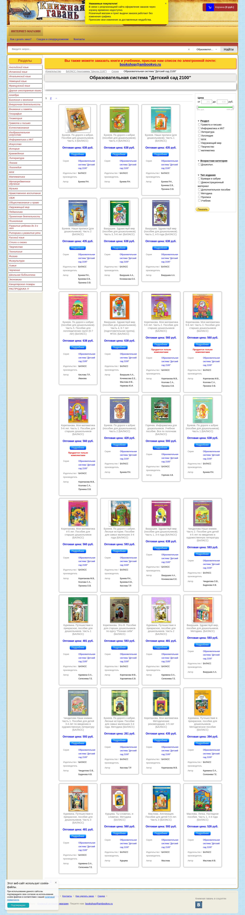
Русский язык (16, 237)
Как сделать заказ (85, 896)
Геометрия (15, 118)
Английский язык (19, 67)
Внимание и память (20, 109)
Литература (16, 158)
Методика (205, 193)
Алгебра (14, 95)
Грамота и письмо (19, 123)
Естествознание (19, 127)
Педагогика (15, 212)
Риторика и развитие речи (24, 233)
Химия (12, 265)
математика (206, 150)
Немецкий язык (18, 81)
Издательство (53, 71)
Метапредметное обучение (19, 182)
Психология (16, 221)
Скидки (101, 896)
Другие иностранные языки (25, 90)
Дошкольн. (205, 164)
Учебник (204, 200)
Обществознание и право (24, 202)
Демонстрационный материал (211, 184)
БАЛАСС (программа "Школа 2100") (86, 71)
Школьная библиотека (22, 275)
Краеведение (16, 153)
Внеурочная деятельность (24, 104)
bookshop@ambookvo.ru (140, 64)
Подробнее (77, 154)
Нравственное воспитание (25, 193)
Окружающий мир (19, 207)
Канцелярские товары (22, 284)
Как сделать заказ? (20, 39)
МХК (11, 172)
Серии (115, 71)
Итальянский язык (20, 76)
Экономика (15, 279)
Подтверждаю (18, 905)
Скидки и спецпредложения (53, 39)
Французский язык (19, 85)
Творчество (16, 247)
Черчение (14, 270)
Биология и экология (21, 99)
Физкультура (16, 260)
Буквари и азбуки (209, 178)
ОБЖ (12, 197)
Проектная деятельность (24, 216)
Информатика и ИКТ (21, 139)
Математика (17, 176)
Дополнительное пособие (214, 189)
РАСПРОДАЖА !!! (19, 288)
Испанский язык (18, 71)
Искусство (15, 144)
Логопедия (15, 167)
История (14, 148)
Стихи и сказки (18, 242)
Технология (15, 251)
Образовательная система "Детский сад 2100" (86, 164)
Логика (13, 162)
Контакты (79, 39)
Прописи (204, 197)
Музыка (13, 188)
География (15, 113)
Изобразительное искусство (19, 133)
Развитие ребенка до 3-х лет (23, 227)
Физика (13, 256)
